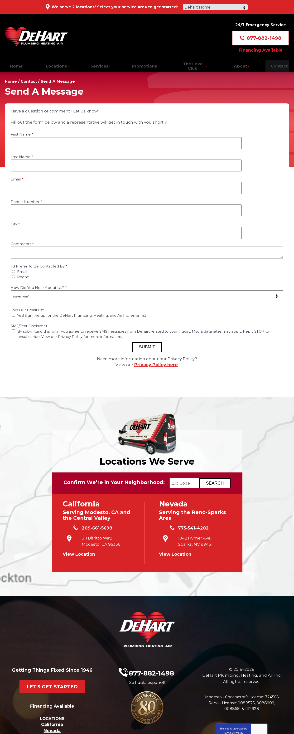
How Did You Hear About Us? (38, 242)
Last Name (163, 133)
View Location (79, 510)
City (15, 178)
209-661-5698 (90, 488)
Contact (29, 77)
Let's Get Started (52, 632)
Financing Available (261, 46)
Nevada (52, 679)
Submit (147, 301)
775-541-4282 (186, 488)
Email (17, 156)
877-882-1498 (264, 35)
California (52, 673)
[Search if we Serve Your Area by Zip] (220, 442)
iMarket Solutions (114, 723)
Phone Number (167, 156)
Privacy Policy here (156, 319)
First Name (22, 133)
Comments (22, 198)
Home (11, 77)
